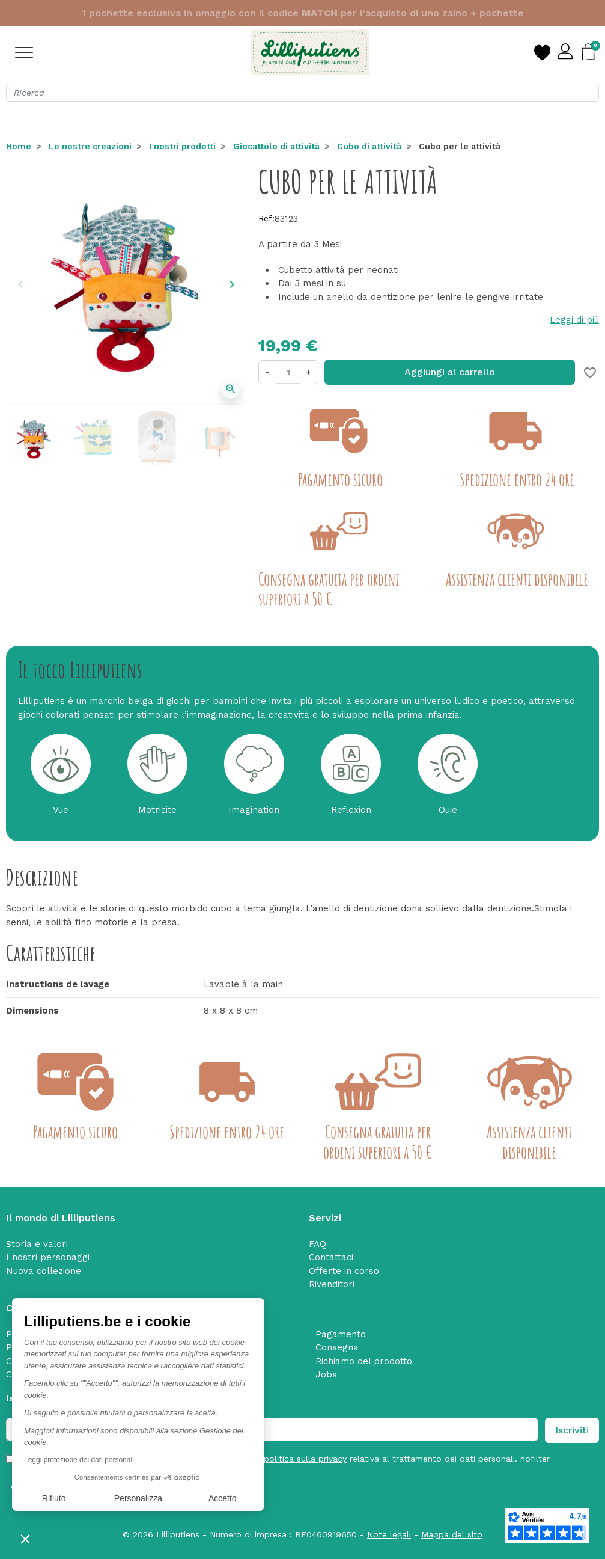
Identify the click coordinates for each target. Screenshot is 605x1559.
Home (18, 146)
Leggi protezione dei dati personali (79, 1460)
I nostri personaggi (48, 1257)
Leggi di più (574, 319)
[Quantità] (288, 372)
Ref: (266, 218)
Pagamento (340, 1334)
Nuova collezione (43, 1271)
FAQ (317, 1244)
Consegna (337, 1347)
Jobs (326, 1374)
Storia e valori (37, 1244)
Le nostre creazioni (90, 146)
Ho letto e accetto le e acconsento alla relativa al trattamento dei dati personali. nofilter (285, 1458)
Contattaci (331, 1257)
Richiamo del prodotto (363, 1361)
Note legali (389, 1534)
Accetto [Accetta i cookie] (222, 1498)
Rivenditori (331, 1284)
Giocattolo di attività (276, 146)
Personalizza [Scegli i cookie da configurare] (138, 1498)
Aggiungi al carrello (449, 372)
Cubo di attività (369, 146)
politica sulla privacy (305, 1458)
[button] (25, 1538)
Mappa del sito (451, 1534)
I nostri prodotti (182, 146)
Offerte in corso (344, 1271)
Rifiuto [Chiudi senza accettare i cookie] (54, 1498)
